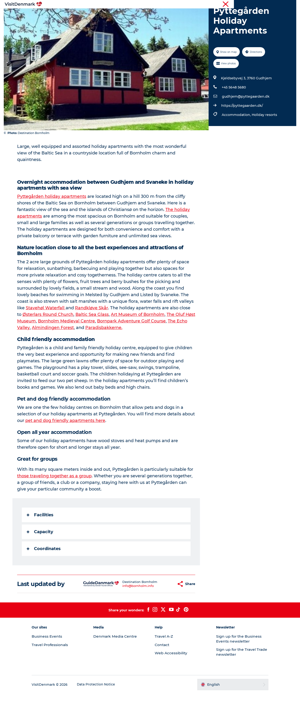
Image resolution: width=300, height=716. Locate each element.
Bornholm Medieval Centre (77, 343)
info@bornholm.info (126, 608)
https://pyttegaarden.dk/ (241, 128)
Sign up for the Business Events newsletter (235, 661)
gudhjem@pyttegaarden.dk (245, 119)
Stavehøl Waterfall (46, 330)
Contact (289, 4)
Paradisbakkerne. (115, 349)
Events (227, 15)
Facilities (40, 537)
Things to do (134, 15)
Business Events (256, 4)
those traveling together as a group (54, 498)
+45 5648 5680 (233, 109)
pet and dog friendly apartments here (65, 442)
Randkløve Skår (91, 330)
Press (276, 4)
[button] (161, 606)
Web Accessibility (171, 675)
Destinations (105, 15)
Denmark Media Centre (119, 658)
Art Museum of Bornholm (138, 336)
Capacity (40, 554)
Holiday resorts (264, 137)
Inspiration (76, 15)
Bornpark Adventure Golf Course (143, 343)
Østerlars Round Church (48, 336)
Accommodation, (236, 137)
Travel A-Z (164, 658)
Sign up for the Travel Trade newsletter (232, 674)
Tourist (204, 4)
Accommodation (167, 15)
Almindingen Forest (65, 349)
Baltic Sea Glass (92, 336)
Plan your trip (202, 15)
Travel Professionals (226, 4)
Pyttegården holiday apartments (51, 218)
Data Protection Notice (104, 707)
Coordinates (44, 571)
